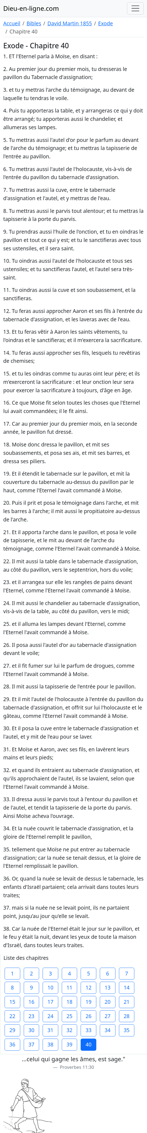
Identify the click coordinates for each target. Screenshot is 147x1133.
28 (126, 1016)
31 (50, 1030)
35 (126, 1030)
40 (88, 1044)
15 (12, 1001)
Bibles (33, 23)
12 (88, 987)
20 (108, 1001)
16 (31, 1001)
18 (70, 1001)
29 (12, 1030)
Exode (105, 23)
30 (31, 1030)
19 (88, 1001)
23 (31, 1016)
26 (88, 1016)
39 (70, 1044)
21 (126, 1001)
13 (108, 987)
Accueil (11, 23)
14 (126, 987)
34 (108, 1030)
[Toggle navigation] (135, 8)
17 (50, 1001)
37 (31, 1044)
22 (12, 1016)
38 (50, 1044)
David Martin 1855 (69, 23)
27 (108, 1016)
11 (70, 987)
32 (70, 1030)
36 (12, 1044)
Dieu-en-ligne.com (31, 8)
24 (50, 1016)
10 (50, 987)
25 (70, 1016)
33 (88, 1030)
